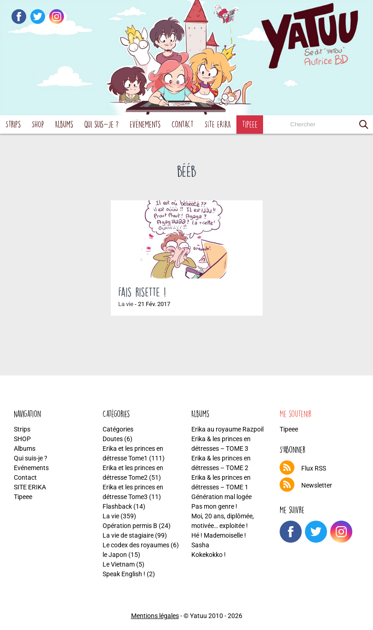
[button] (364, 124)
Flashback (117, 506)
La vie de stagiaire (128, 535)
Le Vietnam (119, 564)
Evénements (145, 124)
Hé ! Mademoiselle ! (218, 535)
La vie (125, 304)
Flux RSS (313, 468)
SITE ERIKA (218, 124)
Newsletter (316, 485)
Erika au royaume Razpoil (227, 429)
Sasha (200, 545)
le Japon (115, 554)
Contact (183, 124)
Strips (13, 124)
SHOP (38, 124)
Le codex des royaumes (136, 545)
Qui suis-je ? (101, 124)
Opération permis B (130, 525)
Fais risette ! (142, 292)
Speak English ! (124, 574)
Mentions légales (155, 615)
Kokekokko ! (208, 554)
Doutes (113, 439)
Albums (64, 124)
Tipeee (250, 124)
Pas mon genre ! (214, 506)
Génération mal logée (221, 496)
